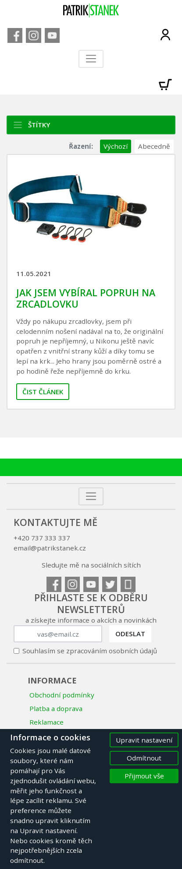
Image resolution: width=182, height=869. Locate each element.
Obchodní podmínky (61, 694)
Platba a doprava (55, 708)
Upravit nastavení (144, 740)
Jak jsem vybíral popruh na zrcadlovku (85, 298)
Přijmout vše (144, 775)
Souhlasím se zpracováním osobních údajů (89, 650)
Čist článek (42, 391)
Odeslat (130, 633)
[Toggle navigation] (91, 59)
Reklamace (46, 722)
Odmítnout (144, 757)
